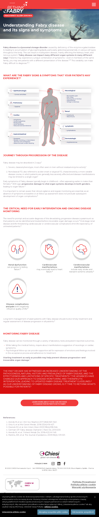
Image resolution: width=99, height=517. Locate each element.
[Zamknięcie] (95, 499)
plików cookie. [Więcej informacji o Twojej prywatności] (51, 509)
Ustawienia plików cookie (14, 514)
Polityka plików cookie (83, 484)
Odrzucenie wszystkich (83, 514)
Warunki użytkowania (84, 487)
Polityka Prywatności (84, 482)
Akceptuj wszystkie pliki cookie (53, 514)
